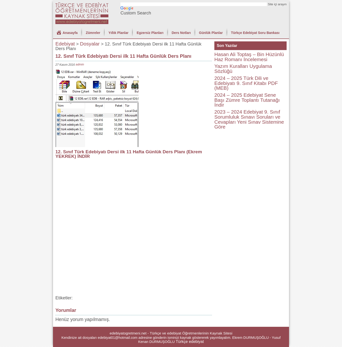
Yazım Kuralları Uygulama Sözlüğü (243, 68)
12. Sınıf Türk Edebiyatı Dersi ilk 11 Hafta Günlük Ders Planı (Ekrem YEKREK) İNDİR (128, 154)
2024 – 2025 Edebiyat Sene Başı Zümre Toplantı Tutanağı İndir (247, 100)
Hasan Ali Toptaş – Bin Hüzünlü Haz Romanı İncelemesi (249, 56)
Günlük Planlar (211, 33)
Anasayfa (70, 33)
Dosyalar (90, 43)
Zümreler (93, 33)
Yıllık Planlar (118, 33)
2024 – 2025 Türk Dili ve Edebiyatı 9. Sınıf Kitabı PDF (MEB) (246, 83)
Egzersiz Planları (150, 33)
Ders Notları (181, 33)
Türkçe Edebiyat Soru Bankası (255, 33)
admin (80, 64)
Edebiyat (65, 43)
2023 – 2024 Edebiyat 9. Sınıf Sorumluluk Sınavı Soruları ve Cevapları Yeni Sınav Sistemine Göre (249, 119)
